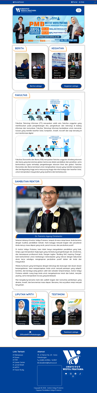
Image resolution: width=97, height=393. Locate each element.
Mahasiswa (18, 355)
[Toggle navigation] (78, 10)
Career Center (19, 362)
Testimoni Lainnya (71, 332)
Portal (74, 2)
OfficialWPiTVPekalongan (30, 333)
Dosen (16, 357)
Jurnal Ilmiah (19, 365)
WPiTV (16, 367)
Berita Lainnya (36, 86)
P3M (16, 360)
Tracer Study (19, 370)
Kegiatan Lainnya (71, 86)
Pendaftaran (18, 2)
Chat (81, 2)
